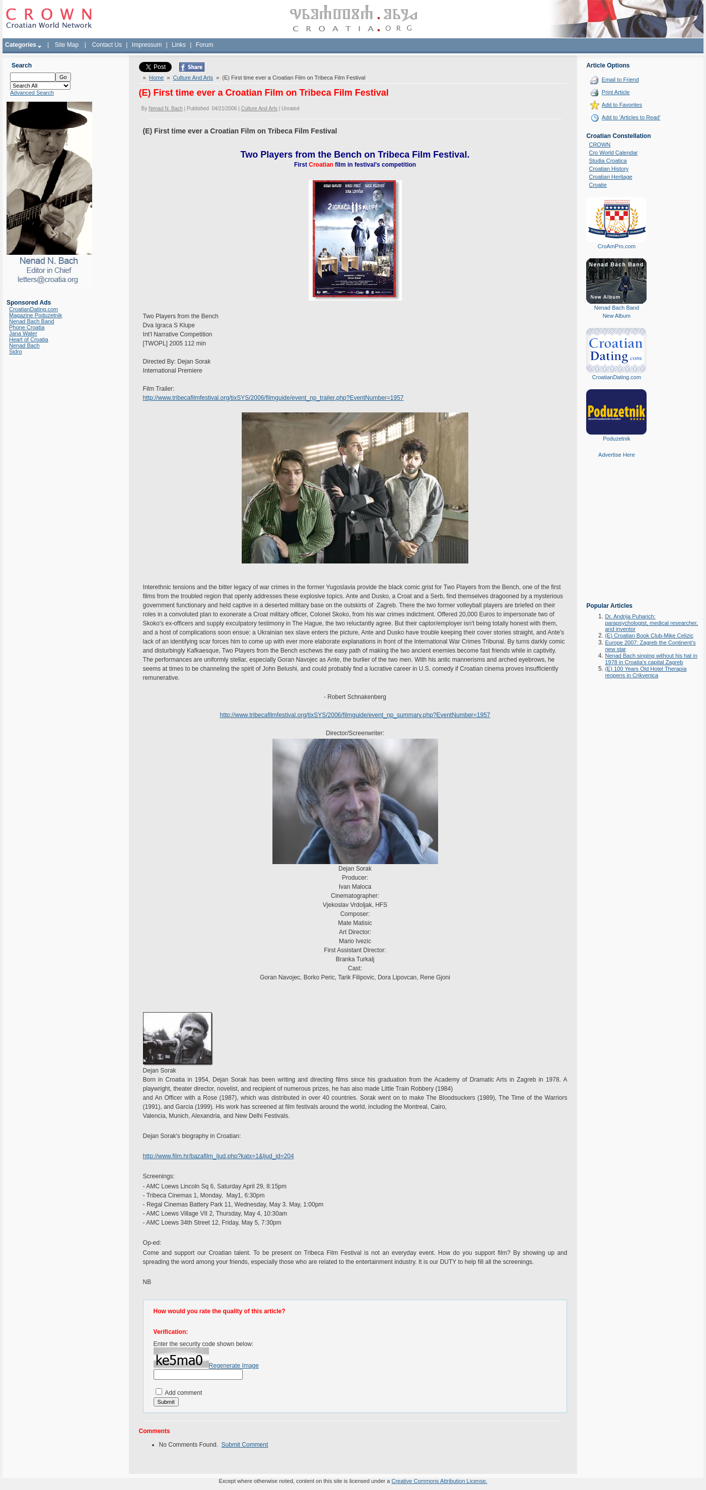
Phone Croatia (26, 327)
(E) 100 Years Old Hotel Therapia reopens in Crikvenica (645, 672)
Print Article (616, 92)
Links (179, 44)
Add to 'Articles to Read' (631, 117)
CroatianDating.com (33, 309)
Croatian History (608, 169)
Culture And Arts (193, 78)
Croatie (597, 185)
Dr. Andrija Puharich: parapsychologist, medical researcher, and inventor (651, 622)
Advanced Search (32, 93)
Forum (205, 44)
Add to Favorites (622, 105)
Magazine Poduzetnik (35, 315)
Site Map (67, 44)
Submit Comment (245, 1444)
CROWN (599, 144)
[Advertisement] (616, 537)
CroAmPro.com (617, 246)
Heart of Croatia (28, 339)
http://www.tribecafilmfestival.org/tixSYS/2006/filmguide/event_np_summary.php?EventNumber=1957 (355, 715)
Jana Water (23, 333)
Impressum (147, 44)
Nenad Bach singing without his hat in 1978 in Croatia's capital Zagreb (651, 659)
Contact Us (107, 44)
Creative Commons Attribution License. (439, 1481)
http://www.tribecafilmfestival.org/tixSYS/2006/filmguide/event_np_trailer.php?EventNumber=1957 (273, 397)
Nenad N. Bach (166, 108)
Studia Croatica (607, 161)
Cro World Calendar (613, 153)
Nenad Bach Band (31, 321)
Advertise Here (616, 455)
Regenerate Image (234, 1365)
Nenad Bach (24, 345)
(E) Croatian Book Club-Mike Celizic (649, 635)
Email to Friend (620, 80)
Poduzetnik (616, 439)
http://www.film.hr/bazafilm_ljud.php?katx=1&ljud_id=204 (218, 1156)
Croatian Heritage (610, 177)
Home (156, 78)
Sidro (15, 351)
